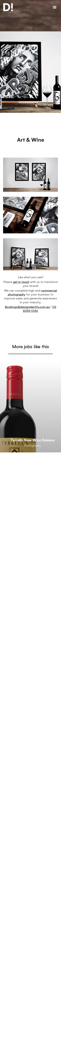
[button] (55, 8)
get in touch (21, 282)
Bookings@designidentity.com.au (27, 307)
